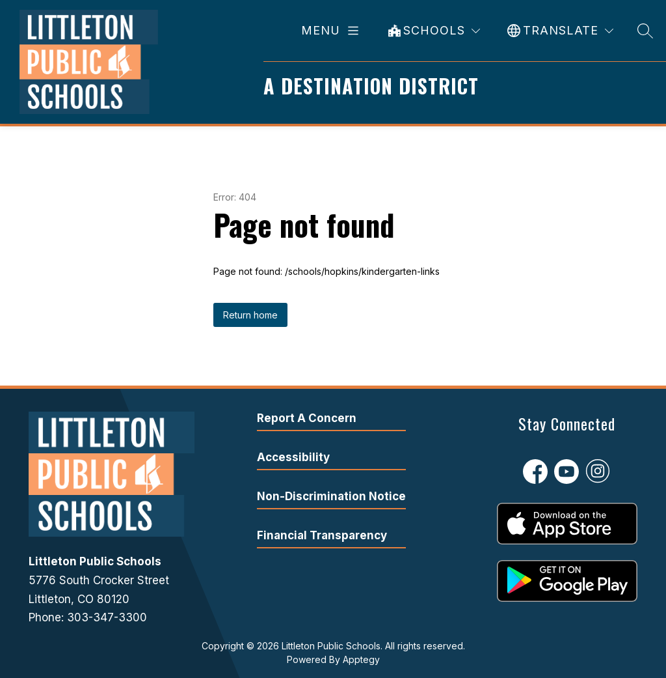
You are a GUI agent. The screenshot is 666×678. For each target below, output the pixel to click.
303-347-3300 (107, 617)
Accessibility (293, 457)
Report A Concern (306, 418)
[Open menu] (332, 30)
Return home (250, 314)
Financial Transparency (322, 535)
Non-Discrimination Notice (331, 496)
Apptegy (361, 659)
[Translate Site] (560, 30)
